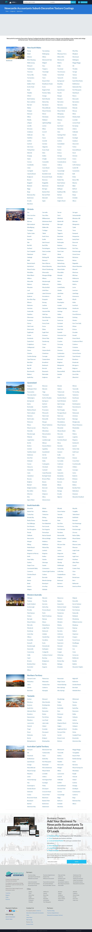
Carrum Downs (76, 353)
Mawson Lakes (76, 544)
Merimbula (45, 117)
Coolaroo (75, 344)
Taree (44, 78)
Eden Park (60, 329)
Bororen (59, 482)
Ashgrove (45, 494)
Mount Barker (76, 538)
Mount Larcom (31, 428)
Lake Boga (75, 293)
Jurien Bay (30, 634)
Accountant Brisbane (48, 883)
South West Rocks (77, 81)
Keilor (74, 302)
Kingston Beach (61, 723)
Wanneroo (60, 598)
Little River (45, 290)
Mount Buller (61, 269)
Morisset (29, 114)
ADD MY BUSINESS (10, 917)
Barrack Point (46, 195)
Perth (43, 613)
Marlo (59, 281)
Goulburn (75, 141)
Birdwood (60, 580)
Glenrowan (30, 317)
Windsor (29, 57)
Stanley (74, 705)
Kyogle (74, 773)
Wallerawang (31, 63)
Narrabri (29, 105)
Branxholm (75, 738)
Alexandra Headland (78, 497)
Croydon (59, 341)
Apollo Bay (30, 377)
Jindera (74, 129)
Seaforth (74, 401)
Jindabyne (30, 132)
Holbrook (29, 135)
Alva (28, 497)
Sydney (29, 81)
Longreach (60, 437)
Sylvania (74, 78)
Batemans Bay (31, 195)
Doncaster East (61, 335)
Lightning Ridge (46, 123)
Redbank (59, 407)
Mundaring (75, 619)
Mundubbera (61, 422)
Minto (74, 114)
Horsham (29, 308)
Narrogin (29, 619)
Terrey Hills (30, 75)
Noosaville (45, 419)
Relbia (74, 714)
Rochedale (30, 407)
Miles (74, 431)
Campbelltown (61, 574)
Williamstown (46, 218)
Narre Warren (46, 263)
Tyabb (74, 227)
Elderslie (29, 153)
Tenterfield (60, 75)
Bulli (73, 174)
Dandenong (45, 341)
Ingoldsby (45, 449)
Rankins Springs (76, 758)
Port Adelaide (61, 529)
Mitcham (74, 275)
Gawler (44, 565)
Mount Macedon (77, 266)
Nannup (44, 619)
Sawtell (59, 87)
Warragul (60, 224)
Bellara (74, 485)
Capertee (45, 171)
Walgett (44, 63)
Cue (73, 649)
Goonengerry (31, 785)
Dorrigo (59, 156)
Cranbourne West (77, 341)
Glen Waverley (46, 317)
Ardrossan (60, 586)
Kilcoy (59, 443)
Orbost (44, 254)
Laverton (75, 290)
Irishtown (60, 634)
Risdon (44, 714)
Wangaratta (75, 224)
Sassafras (60, 239)
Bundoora (75, 359)
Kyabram (29, 296)
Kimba (74, 553)
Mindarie (59, 622)
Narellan (74, 105)
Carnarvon (75, 655)
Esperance (60, 643)
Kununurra (60, 628)
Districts (8, 899)
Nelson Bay (45, 102)
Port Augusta (46, 529)
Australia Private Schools (34, 876)
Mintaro (74, 541)
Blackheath (60, 186)
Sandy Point (75, 239)
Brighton (59, 362)
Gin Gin (44, 455)
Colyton (44, 165)
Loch (28, 290)
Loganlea (75, 437)
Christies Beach (31, 574)
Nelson (74, 260)
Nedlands (75, 616)
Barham (59, 195)
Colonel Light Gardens (48, 571)
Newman (59, 616)
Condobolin (30, 165)
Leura (59, 123)
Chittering (60, 655)
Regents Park (46, 90)
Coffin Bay (60, 571)
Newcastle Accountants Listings (73, 930)
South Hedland (31, 604)
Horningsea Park (47, 779)
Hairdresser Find (77, 875)
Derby (74, 732)
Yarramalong (45, 51)
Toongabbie (75, 752)
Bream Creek (61, 738)
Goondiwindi (45, 452)
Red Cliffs (45, 245)
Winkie (44, 508)
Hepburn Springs (62, 308)
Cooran (29, 464)
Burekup (44, 658)
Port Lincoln (45, 526)
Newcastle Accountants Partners (55, 915)
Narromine (60, 102)
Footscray (60, 320)
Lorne (74, 287)
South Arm (30, 708)
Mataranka (45, 681)
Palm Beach (75, 93)
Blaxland (29, 186)
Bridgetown (45, 661)
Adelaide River (76, 690)
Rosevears (75, 711)
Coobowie (60, 568)
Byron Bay (45, 895)
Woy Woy (75, 51)
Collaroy (59, 165)
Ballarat (29, 374)
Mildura (29, 278)
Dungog (29, 156)
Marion (59, 547)
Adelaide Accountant (33, 878)
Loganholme (30, 440)
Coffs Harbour (76, 165)
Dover (29, 732)
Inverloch (75, 305)
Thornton (30, 72)
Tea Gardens (30, 78)
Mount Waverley (47, 266)
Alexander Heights (77, 667)
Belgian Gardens (31, 488)
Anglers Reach (61, 201)
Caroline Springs (31, 356)
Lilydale (59, 290)
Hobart (44, 726)
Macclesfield (46, 287)
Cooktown (60, 464)
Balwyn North (76, 371)
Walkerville (45, 227)
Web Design (29, 919)
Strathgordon (46, 705)
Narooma (60, 105)
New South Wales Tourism (49, 885)
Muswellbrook (46, 108)
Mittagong (60, 114)
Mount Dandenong (47, 269)
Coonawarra (45, 568)
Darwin (29, 687)
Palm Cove (60, 416)
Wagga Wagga (76, 63)
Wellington (75, 60)
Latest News (29, 917)
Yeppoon (29, 386)
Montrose (75, 272)
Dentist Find (46, 876)
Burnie (29, 738)
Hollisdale (75, 132)
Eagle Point (45, 332)
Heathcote (75, 308)
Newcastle (75, 99)
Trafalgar (45, 230)
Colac (43, 347)
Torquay (59, 230)
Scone (44, 87)
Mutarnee (30, 422)
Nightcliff (75, 678)
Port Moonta (30, 526)
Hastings (59, 311)
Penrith (59, 93)
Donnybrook (45, 646)
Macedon (30, 287)
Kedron (29, 446)
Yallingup (29, 598)
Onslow (29, 616)
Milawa (44, 278)
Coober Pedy (76, 568)
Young (29, 51)
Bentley (44, 664)
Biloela (59, 485)
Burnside (44, 577)
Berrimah (75, 687)
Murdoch (60, 619)
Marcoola (60, 434)
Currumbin (60, 461)
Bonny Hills (75, 180)
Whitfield (60, 218)
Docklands (30, 338)
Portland (29, 248)
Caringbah (30, 171)
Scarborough (30, 607)
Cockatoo (75, 347)
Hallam (59, 314)
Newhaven (60, 260)
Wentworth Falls (47, 60)
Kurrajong (75, 126)
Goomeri (59, 452)
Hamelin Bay (45, 637)
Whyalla (59, 508)
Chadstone (45, 353)
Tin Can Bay (75, 392)
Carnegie (44, 356)
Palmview (30, 416)
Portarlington (46, 248)
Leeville (29, 126)
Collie (28, 655)
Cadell (29, 577)
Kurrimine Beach (62, 440)
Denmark (60, 646)
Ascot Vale (75, 374)
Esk (73, 455)
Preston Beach (46, 610)
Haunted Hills (46, 311)
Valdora (59, 389)
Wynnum (44, 386)
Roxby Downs (31, 520)
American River (76, 586)
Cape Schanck (76, 356)
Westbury (30, 702)
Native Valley (76, 535)
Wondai (59, 386)
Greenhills (30, 640)
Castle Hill (75, 168)
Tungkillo (75, 511)
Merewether (61, 117)
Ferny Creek (45, 323)
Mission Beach (61, 431)
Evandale (44, 729)
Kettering (75, 723)
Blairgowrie (60, 365)
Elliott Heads (61, 458)
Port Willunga (31, 523)
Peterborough (76, 251)
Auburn (29, 586)
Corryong (60, 344)
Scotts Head (30, 87)
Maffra (74, 284)
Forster (59, 147)
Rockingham (75, 607)
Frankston (30, 320)
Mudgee (29, 111)
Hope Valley (30, 559)
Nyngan (59, 96)
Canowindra (75, 171)
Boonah (74, 482)
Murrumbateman (62, 108)
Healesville (30, 311)
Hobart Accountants (78, 880)
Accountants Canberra (63, 882)
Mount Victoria (46, 111)
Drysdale (75, 332)
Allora (44, 497)
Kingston (44, 553)
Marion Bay (45, 547)
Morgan (29, 541)
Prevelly (29, 610)
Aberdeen (30, 204)
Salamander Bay (76, 87)
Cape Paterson (31, 359)
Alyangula (45, 690)
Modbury (45, 541)
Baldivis (74, 664)
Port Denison (76, 610)
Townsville (75, 389)
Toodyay (29, 601)
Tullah (59, 702)
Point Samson (31, 613)
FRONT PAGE (9, 919)
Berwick (44, 368)
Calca (74, 574)
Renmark (75, 520)
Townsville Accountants (48, 882)
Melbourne (75, 278)
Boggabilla (45, 183)
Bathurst (74, 192)
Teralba (44, 75)
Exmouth (29, 643)
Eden (43, 153)
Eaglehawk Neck (62, 729)
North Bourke (46, 99)
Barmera (59, 583)
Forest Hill (45, 320)
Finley (44, 785)
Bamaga (59, 491)
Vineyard (29, 66)
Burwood (60, 359)
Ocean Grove (76, 254)
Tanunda (59, 514)
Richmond (60, 714)
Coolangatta (45, 464)
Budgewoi (30, 177)
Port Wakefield (46, 523)
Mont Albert (30, 275)
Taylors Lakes (31, 233)
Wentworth (60, 60)
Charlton (29, 353)
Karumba (59, 446)
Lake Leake (45, 723)
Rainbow (59, 245)
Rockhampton (76, 404)
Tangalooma (60, 395)
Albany (29, 670)
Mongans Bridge (47, 275)
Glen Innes (30, 147)
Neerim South (31, 263)
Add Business (84, 2)
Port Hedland (61, 610)
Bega (28, 192)
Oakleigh (29, 257)
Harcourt (75, 311)
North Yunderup (46, 616)
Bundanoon (60, 174)
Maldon (59, 284)
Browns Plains (46, 479)
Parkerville (75, 613)
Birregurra (75, 365)
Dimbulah (30, 461)
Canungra (75, 470)
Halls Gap (45, 314)
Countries (8, 893)
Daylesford (30, 341)
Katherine (75, 681)
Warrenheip (45, 224)
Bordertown (75, 577)
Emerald (44, 458)
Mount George (31, 770)
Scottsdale (60, 708)
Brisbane (74, 479)
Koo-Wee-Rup (31, 299)
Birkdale (44, 485)
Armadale (60, 667)
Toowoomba (30, 392)
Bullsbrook (75, 658)
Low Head (45, 720)
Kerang (44, 302)
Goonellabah (60, 144)
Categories (12, 11)
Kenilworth (75, 443)
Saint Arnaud (45, 242)
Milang (29, 544)
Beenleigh (60, 488)
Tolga (43, 392)
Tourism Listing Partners (49, 875)
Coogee (59, 652)
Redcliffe (45, 407)
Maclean (59, 120)
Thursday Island (31, 395)
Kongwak (45, 299)
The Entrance (61, 72)
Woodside (30, 508)
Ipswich (74, 446)
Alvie (58, 377)
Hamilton (29, 138)
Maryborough (46, 281)
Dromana (45, 335)
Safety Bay (45, 607)
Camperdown (46, 359)
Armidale (74, 198)
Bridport (44, 738)
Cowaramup (30, 652)
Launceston (30, 723)
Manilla (29, 120)
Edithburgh (60, 565)
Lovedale (75, 120)
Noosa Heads (61, 419)
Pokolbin (29, 93)
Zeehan (29, 699)
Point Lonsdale (46, 251)
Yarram (59, 212)
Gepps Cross (30, 565)
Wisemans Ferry (61, 54)
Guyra (44, 138)
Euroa (44, 326)
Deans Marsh (76, 338)
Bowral (29, 180)
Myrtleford (30, 266)
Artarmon (60, 198)
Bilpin (74, 186)
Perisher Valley (46, 93)
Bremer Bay (60, 661)
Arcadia (29, 201)
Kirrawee (29, 129)
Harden (74, 135)
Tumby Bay (30, 514)
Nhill (28, 260)
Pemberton (60, 613)
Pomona (74, 410)
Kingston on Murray (32, 553)
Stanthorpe (75, 398)
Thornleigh (45, 72)
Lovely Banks (61, 287)
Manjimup (75, 625)
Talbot (44, 233)
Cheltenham (75, 350)
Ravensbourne (76, 407)
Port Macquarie (76, 90)
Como (74, 652)
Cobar (29, 168)
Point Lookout (31, 413)
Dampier (59, 649)
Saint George (61, 404)
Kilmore (29, 302)
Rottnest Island (61, 607)
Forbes (74, 147)
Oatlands (75, 717)
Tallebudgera (31, 398)
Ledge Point (45, 628)
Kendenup (30, 631)
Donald (74, 335)
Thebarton (45, 514)
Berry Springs (61, 687)
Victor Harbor (61, 511)
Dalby (44, 461)
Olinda (59, 254)
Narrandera (75, 102)
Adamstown (45, 806)
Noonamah (60, 678)
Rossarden (45, 711)
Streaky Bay (30, 517)
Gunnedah (60, 138)
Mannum (74, 547)
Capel (28, 658)
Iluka (58, 132)
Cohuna (59, 347)
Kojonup (74, 628)
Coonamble (45, 162)
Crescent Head (61, 159)
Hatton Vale (75, 449)
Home (7, 11)
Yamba (59, 51)
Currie (44, 735)
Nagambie (75, 263)
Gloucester (75, 144)
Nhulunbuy (30, 681)
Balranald (45, 198)
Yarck (59, 215)
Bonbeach (45, 365)
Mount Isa (45, 428)
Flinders (74, 320)
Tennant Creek (31, 678)
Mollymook (60, 900)
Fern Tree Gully (76, 323)
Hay (43, 135)
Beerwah (44, 488)
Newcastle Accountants (78, 883)
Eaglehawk (30, 332)
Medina (59, 625)
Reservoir (75, 242)
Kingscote (60, 553)
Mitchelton (45, 431)
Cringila (44, 159)
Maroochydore (46, 434)
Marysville (30, 281)
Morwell (74, 269)
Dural (74, 153)
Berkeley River (31, 664)
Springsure (45, 401)
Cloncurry (30, 467)
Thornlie (44, 601)
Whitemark (75, 699)
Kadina (44, 556)
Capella (59, 470)
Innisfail (29, 449)
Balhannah (75, 583)
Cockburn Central (47, 655)
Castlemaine (60, 353)
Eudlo (59, 455)
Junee (29, 776)
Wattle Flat (30, 511)
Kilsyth (74, 299)
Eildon (44, 329)
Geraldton (45, 640)
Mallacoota (45, 284)
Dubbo (44, 156)
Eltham (74, 326)
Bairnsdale (45, 374)
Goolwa (29, 562)
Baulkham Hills (61, 192)
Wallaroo (44, 511)
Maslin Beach (31, 547)
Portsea (74, 245)
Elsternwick (30, 329)
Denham (74, 646)
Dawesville (30, 649)
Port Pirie (60, 523)
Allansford (75, 377)
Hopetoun (75, 634)
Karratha (59, 631)
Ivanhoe (44, 305)
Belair (28, 583)
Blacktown (45, 186)
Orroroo (74, 532)
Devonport (45, 732)
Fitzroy (29, 323)
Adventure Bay (76, 741)
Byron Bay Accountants (63, 883)
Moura (29, 425)
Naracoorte (30, 538)
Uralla (59, 66)
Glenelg (59, 562)
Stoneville (75, 601)
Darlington (45, 649)
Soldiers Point (31, 84)
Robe (58, 520)
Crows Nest (75, 461)
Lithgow (29, 123)
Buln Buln (30, 362)
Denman (74, 156)
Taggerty (60, 233)
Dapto (29, 159)
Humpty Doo (46, 684)
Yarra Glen (45, 215)
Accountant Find (77, 876)
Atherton (29, 494)
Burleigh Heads (46, 476)
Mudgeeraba (76, 422)
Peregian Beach (61, 413)
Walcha (59, 63)
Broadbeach (60, 479)
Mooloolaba (75, 428)
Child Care (60, 876)
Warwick (44, 389)
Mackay (44, 437)
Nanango (75, 419)
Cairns (74, 473)
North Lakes (30, 419)
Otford (29, 96)
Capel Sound (60, 356)
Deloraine (30, 735)
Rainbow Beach (31, 410)
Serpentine (60, 604)
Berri (73, 580)
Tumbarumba (31, 69)
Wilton (44, 57)
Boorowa (44, 180)
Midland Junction (77, 622)
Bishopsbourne (31, 741)
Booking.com (9, 60)
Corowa (29, 162)
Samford (44, 404)
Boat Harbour (61, 183)
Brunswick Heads (47, 177)
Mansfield (75, 281)
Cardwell (44, 470)
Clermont (60, 467)
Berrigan (44, 189)
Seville (44, 239)
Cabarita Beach (31, 174)
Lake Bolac (60, 293)
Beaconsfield (61, 371)
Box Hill (29, 365)
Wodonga (30, 218)
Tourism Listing (31, 875)
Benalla (59, 368)
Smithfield (75, 517)
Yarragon (75, 212)
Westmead (75, 57)
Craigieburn (30, 344)
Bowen (44, 482)
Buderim (74, 476)
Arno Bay (44, 586)
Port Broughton (31, 529)
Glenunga (45, 562)
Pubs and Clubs (61, 875)
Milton (29, 117)
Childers (74, 467)
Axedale (59, 374)
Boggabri (29, 183)
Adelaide (44, 589)
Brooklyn (59, 177)
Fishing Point (30, 150)
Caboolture (30, 476)
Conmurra (30, 571)
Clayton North (46, 350)
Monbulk (59, 275)
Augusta (44, 667)
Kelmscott (45, 631)
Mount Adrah (61, 111)
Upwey (59, 227)
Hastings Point (61, 135)
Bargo (74, 195)
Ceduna (44, 574)
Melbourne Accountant (48, 878)
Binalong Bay (46, 741)
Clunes (29, 350)
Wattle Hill (60, 221)
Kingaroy (75, 440)
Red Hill (29, 245)
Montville (30, 431)
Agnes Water (31, 500)
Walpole (74, 598)
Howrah (29, 726)
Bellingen (60, 189)
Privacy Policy (29, 924)
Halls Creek (60, 637)
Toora (74, 230)
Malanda (29, 437)
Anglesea (45, 377)
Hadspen (75, 726)
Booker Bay (60, 180)
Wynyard (44, 699)
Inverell (44, 132)
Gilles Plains (75, 562)
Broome (29, 661)
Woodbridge (60, 699)
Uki (73, 66)
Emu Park (29, 458)
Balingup (59, 664)
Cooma (74, 162)
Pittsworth (45, 413)
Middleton (45, 544)
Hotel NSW (60, 885)
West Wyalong (31, 60)
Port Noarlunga (76, 523)
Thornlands (45, 395)
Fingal (29, 729)
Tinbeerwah (60, 392)
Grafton (59, 141)
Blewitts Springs (46, 580)
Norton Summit (46, 535)
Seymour (29, 239)
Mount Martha (61, 266)
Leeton (44, 126)
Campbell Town (76, 735)
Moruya (74, 111)
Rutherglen (60, 242)
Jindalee (44, 634)
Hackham (75, 559)
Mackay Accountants (78, 878)
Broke (74, 177)
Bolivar (29, 580)
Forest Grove (76, 640)
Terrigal (74, 72)
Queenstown (31, 717)
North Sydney (31, 99)
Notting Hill (45, 257)
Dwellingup (75, 643)
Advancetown (46, 500)
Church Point (46, 794)
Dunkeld (59, 332)
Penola (29, 532)
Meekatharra (46, 625)
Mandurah (30, 628)
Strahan (59, 705)
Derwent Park (61, 732)
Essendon (60, 326)
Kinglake (59, 299)
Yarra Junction (31, 215)
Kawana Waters (46, 446)
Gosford (29, 144)
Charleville (30, 470)
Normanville (60, 535)
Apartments (20, 11)
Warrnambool (31, 224)
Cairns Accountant (32, 882)
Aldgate (29, 589)
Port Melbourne (61, 248)
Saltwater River (31, 711)
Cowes (44, 344)
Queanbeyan (61, 90)
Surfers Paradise (47, 398)
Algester (59, 497)
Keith (28, 556)
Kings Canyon (61, 681)
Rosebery (30, 714)
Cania (28, 473)
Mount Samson (61, 425)
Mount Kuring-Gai (77, 767)
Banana (44, 491)
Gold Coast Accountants (34, 883)
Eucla (43, 643)
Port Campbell (31, 251)
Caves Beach (46, 168)
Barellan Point (76, 488)
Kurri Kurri (60, 126)
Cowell (74, 565)
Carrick (59, 735)
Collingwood (30, 347)
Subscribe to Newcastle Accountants (35, 913)
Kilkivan (44, 443)
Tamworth (60, 78)
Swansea (29, 705)
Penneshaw (45, 532)
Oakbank (29, 535)
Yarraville (45, 212)
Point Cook (60, 251)
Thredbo (74, 69)
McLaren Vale (61, 544)
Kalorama (29, 305)
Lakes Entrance (46, 293)
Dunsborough (31, 646)
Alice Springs (61, 690)
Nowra (74, 96)
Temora (74, 75)
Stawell (29, 236)
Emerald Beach (76, 150)
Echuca (59, 153)
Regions (8, 895)
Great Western (76, 314)
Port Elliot (75, 526)
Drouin (29, 335)
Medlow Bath (76, 117)
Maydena (29, 720)
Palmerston (45, 678)
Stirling (44, 517)
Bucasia (29, 479)
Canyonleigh (60, 171)
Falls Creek (30, 326)
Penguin (59, 717)
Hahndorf (60, 559)
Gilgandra (45, 147)
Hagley (59, 726)
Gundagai (75, 138)
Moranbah (60, 428)
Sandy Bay (75, 708)
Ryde (28, 90)
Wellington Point (32, 389)
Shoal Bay (60, 84)
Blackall (29, 485)
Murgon (44, 422)
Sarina (29, 404)
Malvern (29, 284)
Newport (60, 99)
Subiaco (59, 601)
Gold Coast (75, 452)
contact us (38, 910)
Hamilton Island (31, 452)
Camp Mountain (46, 473)
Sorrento (44, 604)
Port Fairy (75, 248)
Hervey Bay (60, 449)
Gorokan (44, 144)
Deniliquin (75, 788)
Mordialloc (30, 272)
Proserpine (45, 410)
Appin (44, 201)
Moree (44, 114)
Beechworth (30, 371)
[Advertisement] (46, 25)
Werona (29, 221)
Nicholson (75, 257)
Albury (74, 201)
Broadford (45, 362)
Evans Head (45, 150)
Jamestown (60, 556)
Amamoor (75, 494)
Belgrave (75, 368)
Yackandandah (76, 215)
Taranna (74, 702)
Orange (44, 96)
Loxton (59, 550)
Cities (7, 897)
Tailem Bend (75, 514)
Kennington (60, 302)
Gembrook (60, 317)
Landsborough (46, 440)
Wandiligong (30, 227)
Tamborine (75, 395)
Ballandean (75, 491)
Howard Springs (61, 684)
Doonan (74, 458)
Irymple (59, 305)
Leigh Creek (75, 550)
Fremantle (60, 640)
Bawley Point (46, 192)
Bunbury (59, 658)
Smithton (44, 708)
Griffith (29, 141)
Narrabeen (45, 105)
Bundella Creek (46, 174)
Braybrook (75, 362)
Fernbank (60, 323)
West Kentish (46, 702)
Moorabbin (60, 272)
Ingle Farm (75, 556)
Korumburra (45, 296)
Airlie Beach (46, 900)
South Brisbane (61, 401)
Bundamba (60, 476)
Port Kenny (60, 526)
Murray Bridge (46, 538)
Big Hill (29, 368)
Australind (30, 667)
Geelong (74, 317)
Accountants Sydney (78, 882)
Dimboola (60, 338)
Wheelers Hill (76, 218)
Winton (74, 386)
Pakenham (30, 254)
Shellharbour (76, 84)
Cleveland (45, 467)
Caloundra (60, 473)
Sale (28, 242)
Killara (44, 129)
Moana (59, 541)
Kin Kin (29, 443)
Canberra (45, 687)
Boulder (74, 661)
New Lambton (31, 102)
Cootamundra (76, 791)
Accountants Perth (32, 885)
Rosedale (45, 520)
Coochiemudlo (76, 464)
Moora (44, 622)
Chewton (60, 350)
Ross (58, 711)
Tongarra (44, 69)
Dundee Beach (76, 684)
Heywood (45, 308)
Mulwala (74, 108)
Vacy (43, 66)
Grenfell (44, 141)
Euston (59, 150)
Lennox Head (76, 123)
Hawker (44, 559)
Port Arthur (45, 717)
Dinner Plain (45, 338)
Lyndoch (44, 550)
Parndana (60, 532)
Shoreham (60, 236)
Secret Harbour (76, 604)
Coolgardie (45, 652)
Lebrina (74, 720)
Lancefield (30, 293)
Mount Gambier (61, 538)
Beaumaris (45, 371)
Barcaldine (30, 491)
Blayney (74, 183)
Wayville (74, 508)
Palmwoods (75, 413)
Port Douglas (61, 410)
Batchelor (30, 690)
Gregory (74, 637)
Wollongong (45, 54)
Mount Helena (31, 622)
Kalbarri (74, 631)
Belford (74, 189)
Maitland (44, 120)
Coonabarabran (61, 162)
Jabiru (29, 684)
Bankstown (30, 198)
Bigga (28, 189)
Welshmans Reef (47, 221)
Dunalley (74, 729)
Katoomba (60, 129)
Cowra (74, 159)
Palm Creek (45, 416)
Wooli (28, 54)
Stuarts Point (46, 81)
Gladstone (30, 455)
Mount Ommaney (77, 425)
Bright (30, 896)
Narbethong (60, 263)
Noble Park (60, 257)
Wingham (75, 54)
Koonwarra (75, 296)
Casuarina (60, 168)
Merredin (30, 625)
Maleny (74, 434)
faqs (32, 922)
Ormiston (75, 416)
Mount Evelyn (31, 269)
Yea (28, 212)
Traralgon (30, 230)
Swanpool (75, 233)
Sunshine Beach (61, 398)
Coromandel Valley (32, 568)
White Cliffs (60, 57)
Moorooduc (45, 272)
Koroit (59, 296)
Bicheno (59, 741)
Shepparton (75, 236)
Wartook (74, 221)
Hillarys (29, 637)
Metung (59, 278)
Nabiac (29, 108)
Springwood (60, 81)
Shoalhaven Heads (47, 84)
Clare (73, 571)
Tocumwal (60, 69)
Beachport (45, 583)
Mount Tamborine (47, 425)
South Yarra (45, 236)
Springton (60, 517)
